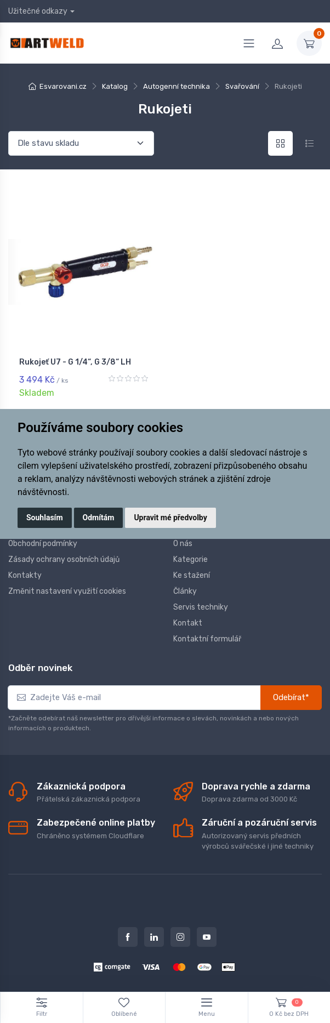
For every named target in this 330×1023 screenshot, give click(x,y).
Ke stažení (191, 574)
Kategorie (190, 559)
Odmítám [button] (99, 517)
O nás (182, 543)
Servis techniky (200, 606)
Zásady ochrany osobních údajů (64, 559)
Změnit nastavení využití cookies (67, 590)
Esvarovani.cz (63, 86)
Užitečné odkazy (37, 11)
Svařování (242, 86)
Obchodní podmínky (42, 543)
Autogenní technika (176, 86)
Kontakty (25, 574)
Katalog (115, 86)
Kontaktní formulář (207, 638)
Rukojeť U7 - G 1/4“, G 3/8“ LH (75, 362)
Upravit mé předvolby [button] (170, 517)
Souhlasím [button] (44, 517)
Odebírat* (291, 697)
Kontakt (187, 622)
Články (185, 590)
